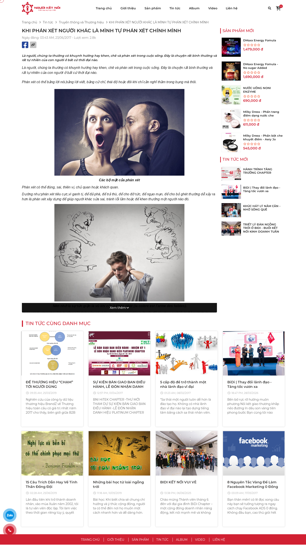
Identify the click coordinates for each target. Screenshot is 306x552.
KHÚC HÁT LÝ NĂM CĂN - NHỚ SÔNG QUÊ (261, 207)
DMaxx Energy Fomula (259, 40)
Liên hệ (232, 8)
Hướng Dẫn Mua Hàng (240, 500)
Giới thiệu (128, 8)
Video (212, 8)
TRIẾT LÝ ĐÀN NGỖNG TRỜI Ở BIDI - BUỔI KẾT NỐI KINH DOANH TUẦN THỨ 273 (261, 230)
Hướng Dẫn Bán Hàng (240, 507)
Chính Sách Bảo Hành (240, 526)
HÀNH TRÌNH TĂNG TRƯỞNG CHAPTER (257, 171)
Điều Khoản (165, 494)
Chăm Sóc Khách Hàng (241, 520)
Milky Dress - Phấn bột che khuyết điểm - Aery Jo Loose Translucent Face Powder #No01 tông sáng (263, 141)
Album (194, 8)
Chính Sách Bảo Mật (171, 500)
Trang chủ (104, 8)
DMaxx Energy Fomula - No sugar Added (260, 66)
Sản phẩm (153, 8)
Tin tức (174, 8)
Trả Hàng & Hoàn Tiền (239, 513)
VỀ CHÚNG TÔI (171, 486)
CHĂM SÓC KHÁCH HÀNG (249, 486)
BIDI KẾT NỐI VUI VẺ (178, 407)
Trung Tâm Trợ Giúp (238, 494)
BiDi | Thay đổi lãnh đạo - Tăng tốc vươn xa (261, 189)
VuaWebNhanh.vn (200, 546)
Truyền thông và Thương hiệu (81, 22)
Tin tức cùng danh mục (58, 248)
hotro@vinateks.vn (62, 507)
